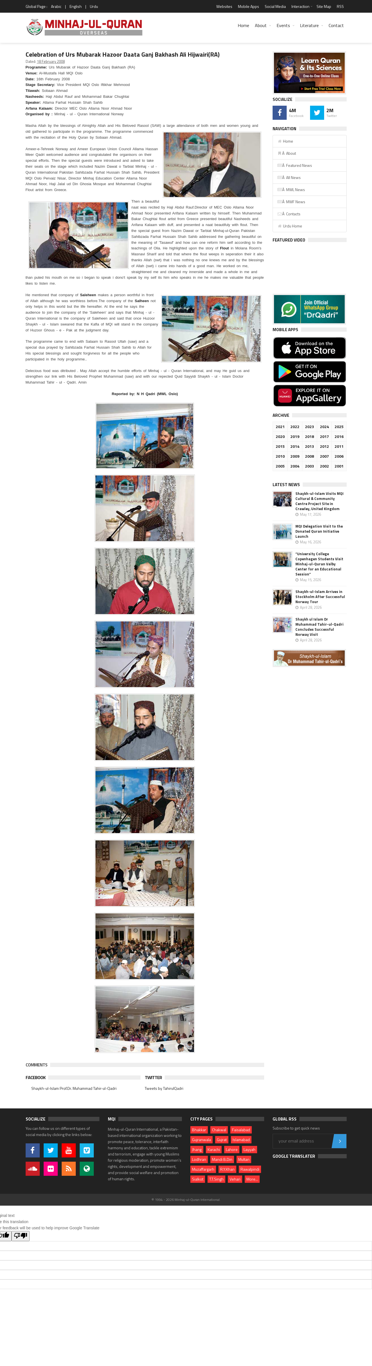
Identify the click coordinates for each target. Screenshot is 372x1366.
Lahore (232, 1149)
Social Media (275, 6)
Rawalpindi (249, 1169)
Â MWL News (291, 189)
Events (283, 25)
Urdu (94, 6)
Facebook (35, 1077)
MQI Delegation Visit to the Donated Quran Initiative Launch (319, 531)
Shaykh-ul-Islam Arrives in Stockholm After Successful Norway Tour (320, 596)
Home (243, 25)
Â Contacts (288, 214)
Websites (224, 6)
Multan (244, 1159)
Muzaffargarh (203, 1169)
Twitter (153, 1077)
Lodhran (199, 1159)
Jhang (197, 1149)
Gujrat (222, 1140)
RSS (340, 6)
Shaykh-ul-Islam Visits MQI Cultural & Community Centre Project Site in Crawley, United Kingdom (319, 501)
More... (252, 1179)
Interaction (300, 6)
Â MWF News (291, 202)
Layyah (249, 1149)
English (76, 6)
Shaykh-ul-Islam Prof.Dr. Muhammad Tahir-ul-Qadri (74, 1088)
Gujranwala (201, 1140)
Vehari (235, 1179)
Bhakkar (199, 1130)
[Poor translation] (21, 1236)
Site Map (324, 6)
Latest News (286, 484)
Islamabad (241, 1140)
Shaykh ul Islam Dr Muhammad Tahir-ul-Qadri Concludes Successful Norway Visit (319, 627)
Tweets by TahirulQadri (164, 1088)
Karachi (214, 1149)
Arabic (56, 6)
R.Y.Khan (227, 1169)
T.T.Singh (216, 1179)
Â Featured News (294, 165)
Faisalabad (241, 1130)
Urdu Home (289, 226)
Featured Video (289, 240)
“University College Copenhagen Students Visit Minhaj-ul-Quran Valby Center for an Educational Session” (319, 564)
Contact (336, 25)
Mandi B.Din (222, 1159)
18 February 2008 (51, 61)
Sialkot (197, 1179)
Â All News (289, 177)
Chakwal (219, 1130)
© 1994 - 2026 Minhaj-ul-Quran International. (186, 1199)
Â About (286, 153)
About (261, 25)
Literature (309, 25)
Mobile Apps (248, 6)
